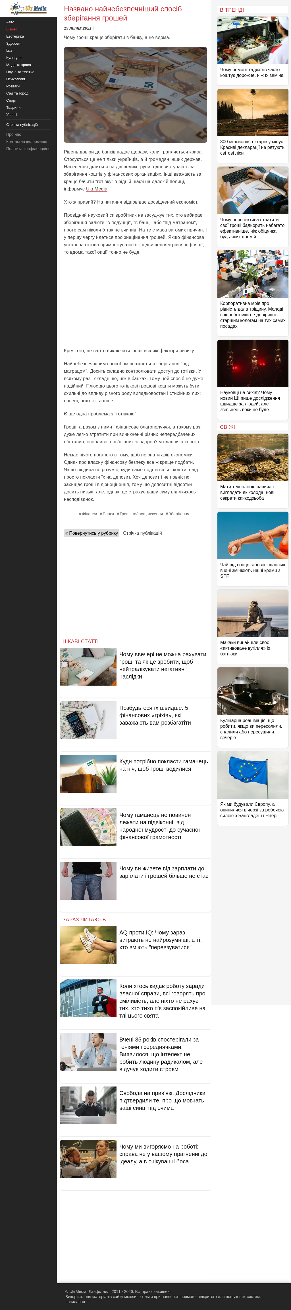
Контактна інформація (26, 141)
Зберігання (179, 514)
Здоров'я (14, 43)
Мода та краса (18, 65)
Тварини (13, 107)
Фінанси (89, 514)
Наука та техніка (20, 72)
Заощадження (149, 514)
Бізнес (11, 29)
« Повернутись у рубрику (91, 533)
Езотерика (15, 36)
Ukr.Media (96, 188)
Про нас (13, 134)
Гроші (125, 514)
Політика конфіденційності (30, 148)
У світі (11, 114)
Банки (108, 514)
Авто (10, 22)
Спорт (11, 100)
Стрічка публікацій (142, 533)
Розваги (13, 86)
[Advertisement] (135, 301)
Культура (14, 58)
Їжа (9, 50)
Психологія (15, 79)
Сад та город (17, 93)
